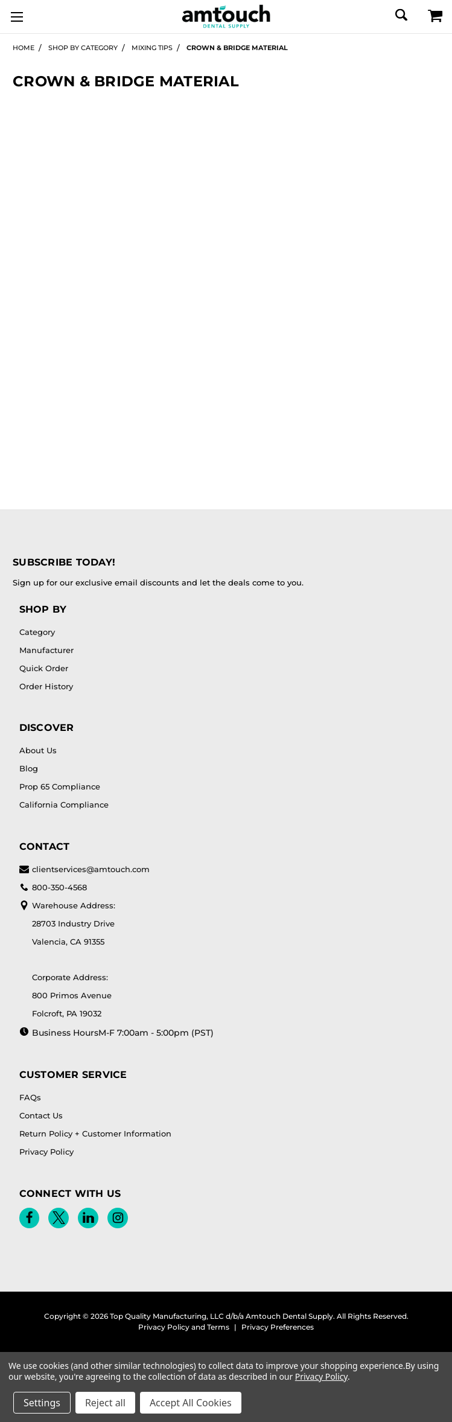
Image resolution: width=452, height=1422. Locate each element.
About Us (38, 750)
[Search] (400, 15)
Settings (42, 1402)
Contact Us (41, 1115)
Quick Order (43, 668)
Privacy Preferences (277, 1326)
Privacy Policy (46, 1151)
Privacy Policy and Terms (183, 1326)
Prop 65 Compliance (59, 786)
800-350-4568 (53, 887)
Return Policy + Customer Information (95, 1133)
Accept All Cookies (191, 1402)
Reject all (105, 1402)
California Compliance (64, 804)
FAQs (30, 1097)
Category (37, 632)
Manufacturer (46, 650)
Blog (28, 768)
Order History (46, 686)
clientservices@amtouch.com (84, 869)
